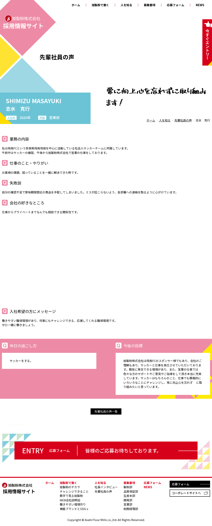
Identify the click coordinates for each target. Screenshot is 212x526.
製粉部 (128, 487)
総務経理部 (131, 509)
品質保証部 (131, 491)
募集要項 (149, 5)
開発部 (128, 500)
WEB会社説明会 (70, 500)
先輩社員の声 (183, 120)
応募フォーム (175, 5)
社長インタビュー (106, 487)
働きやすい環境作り (73, 504)
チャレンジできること (74, 491)
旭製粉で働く (100, 5)
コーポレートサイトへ (186, 493)
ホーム (76, 5)
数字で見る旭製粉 (71, 496)
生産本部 (129, 496)
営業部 (128, 504)
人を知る (126, 5)
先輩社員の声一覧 (106, 411)
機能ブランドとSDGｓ (74, 509)
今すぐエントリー (207, 44)
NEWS (200, 5)
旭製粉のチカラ (70, 487)
